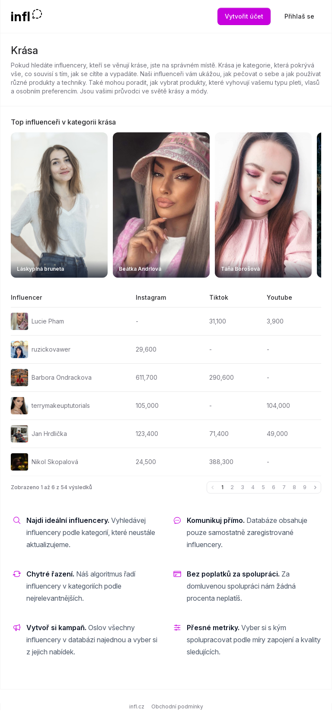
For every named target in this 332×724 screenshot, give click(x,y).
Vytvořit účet (244, 16)
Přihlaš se (299, 16)
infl (20, 16)
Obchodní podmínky (177, 706)
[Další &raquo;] (315, 487)
